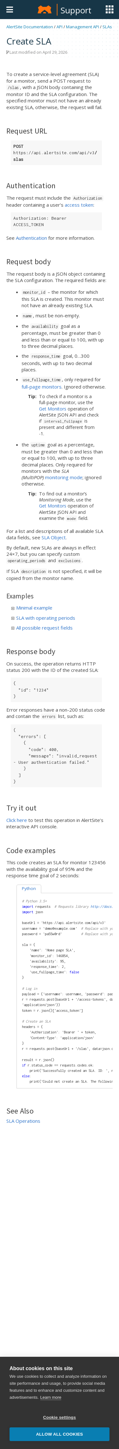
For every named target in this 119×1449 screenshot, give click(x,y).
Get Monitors (52, 409)
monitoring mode (64, 477)
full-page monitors (42, 386)
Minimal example (31, 607)
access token (79, 205)
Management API (82, 27)
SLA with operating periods (43, 618)
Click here (16, 820)
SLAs (107, 27)
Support (76, 10)
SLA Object (54, 537)
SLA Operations (23, 1121)
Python (29, 888)
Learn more (50, 1398)
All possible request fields (42, 627)
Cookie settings (59, 1418)
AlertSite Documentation (29, 27)
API (59, 27)
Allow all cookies (59, 1434)
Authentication (31, 238)
